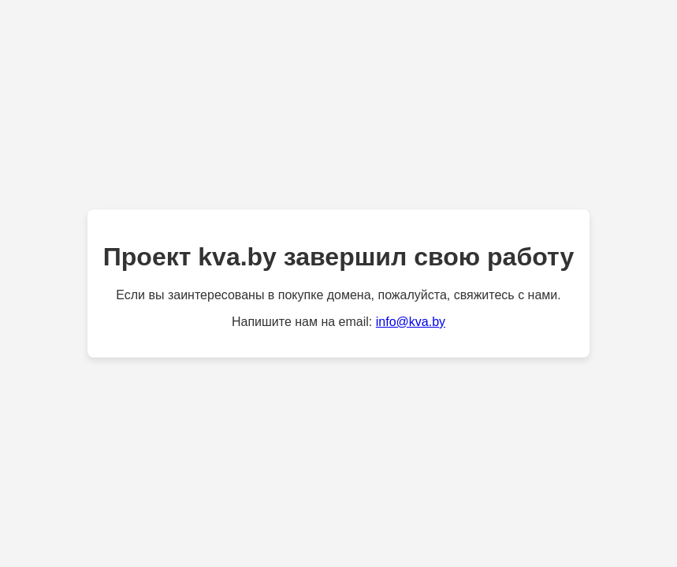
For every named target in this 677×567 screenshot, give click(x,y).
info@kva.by (410, 321)
